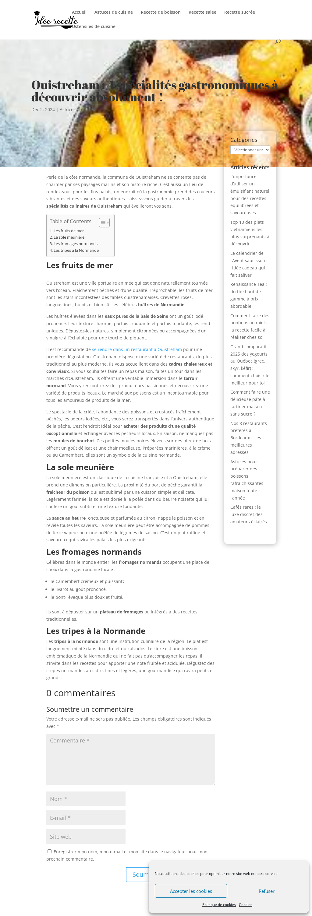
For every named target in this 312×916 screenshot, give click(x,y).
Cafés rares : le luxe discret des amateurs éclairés (248, 514)
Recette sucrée (239, 12)
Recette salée (202, 12)
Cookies (245, 904)
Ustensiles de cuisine (93, 26)
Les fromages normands (76, 243)
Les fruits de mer (69, 230)
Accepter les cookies (191, 891)
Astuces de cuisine (113, 12)
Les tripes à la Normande (76, 250)
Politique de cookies (219, 904)
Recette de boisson (161, 12)
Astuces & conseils (79, 109)
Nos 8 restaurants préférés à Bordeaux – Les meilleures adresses (248, 437)
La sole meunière (69, 237)
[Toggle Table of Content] (101, 222)
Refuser (267, 891)
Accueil (79, 12)
